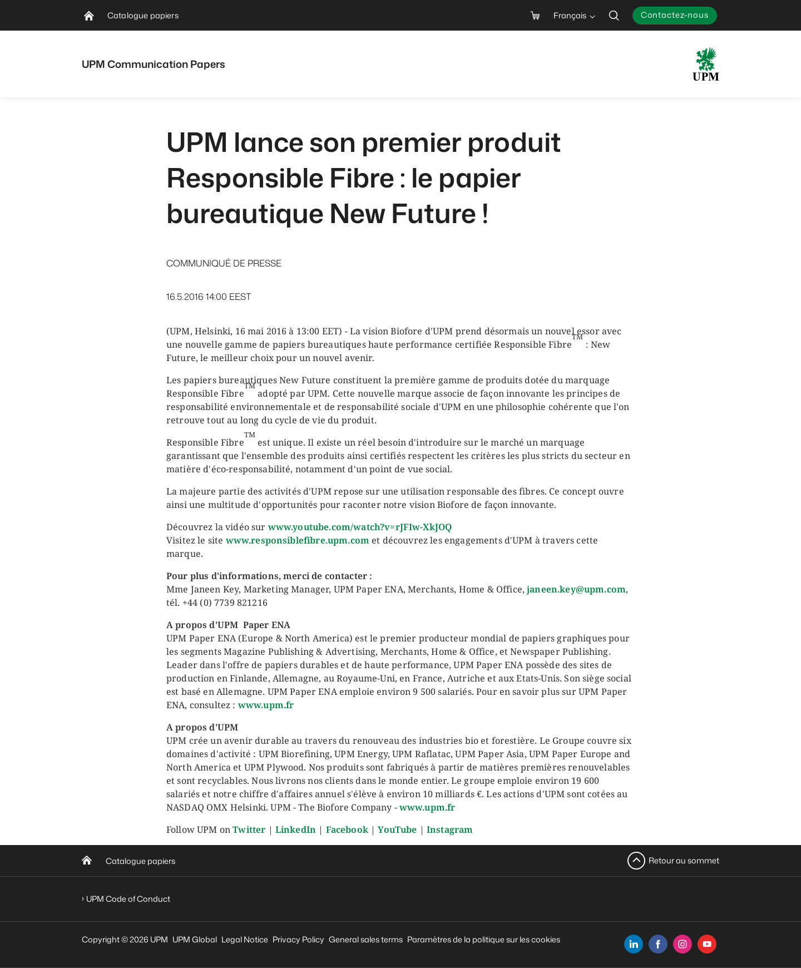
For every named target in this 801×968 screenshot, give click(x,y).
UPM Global (194, 939)
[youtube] (707, 944)
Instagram (450, 829)
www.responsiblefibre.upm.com (297, 540)
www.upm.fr (266, 705)
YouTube (397, 829)
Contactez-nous (675, 15)
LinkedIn (295, 829)
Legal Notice (244, 939)
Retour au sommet (684, 860)
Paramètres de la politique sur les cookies (483, 939)
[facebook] (658, 944)
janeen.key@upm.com (576, 589)
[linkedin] (633, 944)
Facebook (347, 829)
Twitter (249, 829)
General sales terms (366, 939)
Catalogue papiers (140, 861)
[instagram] (682, 944)
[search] (614, 15)
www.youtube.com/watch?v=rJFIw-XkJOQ (360, 527)
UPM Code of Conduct (128, 899)
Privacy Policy (298, 939)
